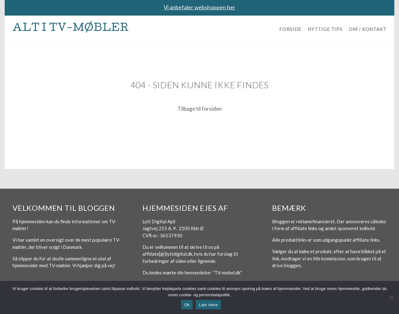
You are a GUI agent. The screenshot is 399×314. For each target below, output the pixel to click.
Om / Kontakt (368, 29)
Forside (290, 29)
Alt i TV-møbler (70, 29)
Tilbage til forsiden (199, 108)
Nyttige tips (325, 29)
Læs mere (208, 304)
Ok (187, 304)
